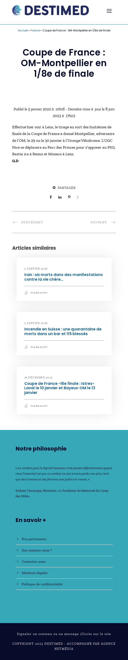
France (35, 30)
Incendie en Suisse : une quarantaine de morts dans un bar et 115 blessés (62, 331)
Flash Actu (39, 292)
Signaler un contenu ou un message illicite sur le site (64, 634)
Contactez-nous (34, 561)
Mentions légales (35, 573)
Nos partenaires (34, 539)
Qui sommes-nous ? (37, 550)
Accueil (23, 30)
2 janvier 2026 (36, 268)
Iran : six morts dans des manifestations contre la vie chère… (63, 277)
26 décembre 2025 (38, 377)
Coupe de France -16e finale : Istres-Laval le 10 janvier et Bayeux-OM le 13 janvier (59, 388)
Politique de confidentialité (42, 584)
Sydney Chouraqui (28, 491)
